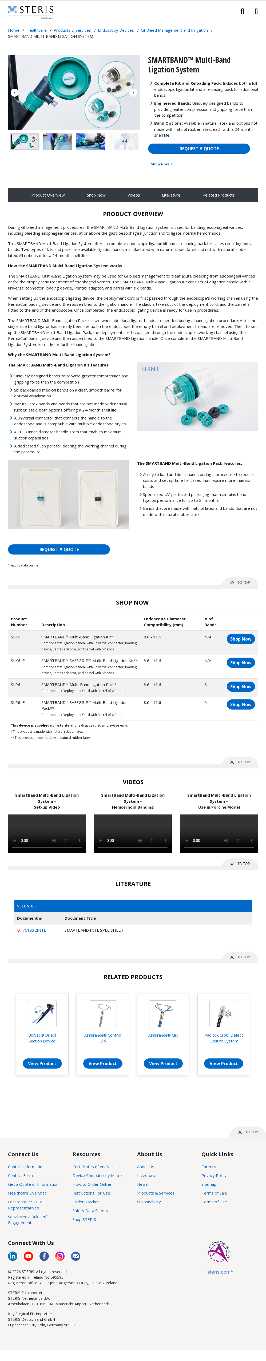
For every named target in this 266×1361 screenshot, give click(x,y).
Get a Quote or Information (33, 1184)
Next (133, 93)
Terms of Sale (214, 1193)
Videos (134, 195)
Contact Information (26, 1166)
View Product (42, 1063)
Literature (171, 195)
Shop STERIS (84, 1219)
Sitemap (208, 1184)
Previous (15, 93)
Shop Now (162, 164)
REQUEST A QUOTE (199, 149)
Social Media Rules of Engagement (27, 1219)
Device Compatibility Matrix (98, 1175)
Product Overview (48, 195)
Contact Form (20, 1175)
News (142, 1184)
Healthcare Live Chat (27, 1193)
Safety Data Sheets (90, 1210)
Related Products (219, 195)
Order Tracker (86, 1201)
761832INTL (34, 930)
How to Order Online (92, 1184)
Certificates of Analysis (93, 1166)
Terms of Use (214, 1201)
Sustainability (149, 1201)
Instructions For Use (91, 1193)
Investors (146, 1175)
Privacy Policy (214, 1175)
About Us (145, 1166)
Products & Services (155, 1193)
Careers (208, 1166)
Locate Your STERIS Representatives (26, 1205)
